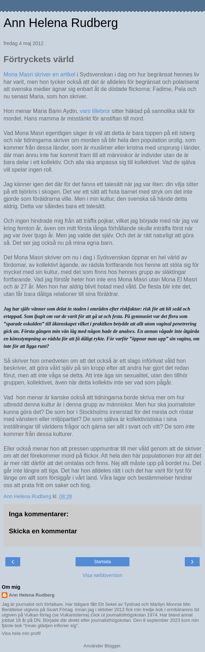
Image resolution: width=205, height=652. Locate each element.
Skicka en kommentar (43, 531)
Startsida (102, 561)
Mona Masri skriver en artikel (39, 74)
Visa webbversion (103, 575)
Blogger (112, 645)
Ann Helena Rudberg (61, 22)
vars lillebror (96, 111)
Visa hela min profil (21, 633)
